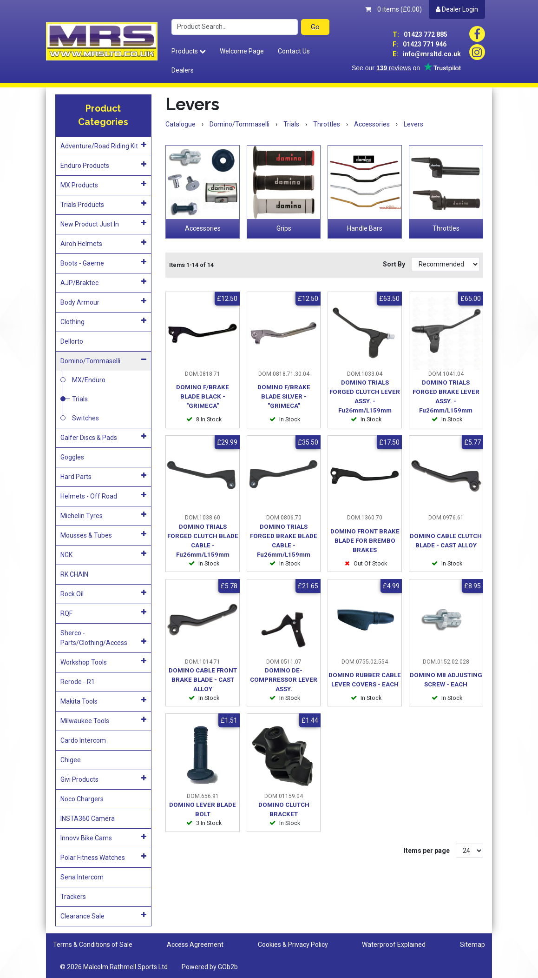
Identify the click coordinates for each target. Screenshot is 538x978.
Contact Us (294, 51)
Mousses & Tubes (103, 535)
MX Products (103, 184)
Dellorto (71, 341)
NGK (103, 554)
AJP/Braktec (103, 282)
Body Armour (103, 302)
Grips (283, 228)
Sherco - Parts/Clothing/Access (103, 637)
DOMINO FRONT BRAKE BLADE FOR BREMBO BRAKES (365, 540)
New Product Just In (103, 224)
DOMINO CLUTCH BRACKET (283, 809)
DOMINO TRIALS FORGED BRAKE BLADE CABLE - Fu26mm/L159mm (283, 540)
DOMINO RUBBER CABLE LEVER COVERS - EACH (364, 680)
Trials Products (103, 204)
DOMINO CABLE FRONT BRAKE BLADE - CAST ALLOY (203, 679)
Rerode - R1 (77, 681)
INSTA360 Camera (87, 818)
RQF (103, 613)
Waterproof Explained (394, 944)
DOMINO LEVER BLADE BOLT (202, 809)
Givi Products (103, 779)
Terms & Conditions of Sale (92, 944)
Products (188, 51)
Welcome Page (242, 51)
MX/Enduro (88, 380)
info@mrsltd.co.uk (427, 54)
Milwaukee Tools (103, 720)
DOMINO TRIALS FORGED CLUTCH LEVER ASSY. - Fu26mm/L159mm (364, 396)
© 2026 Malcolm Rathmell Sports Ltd (114, 967)
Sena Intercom (82, 877)
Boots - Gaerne (103, 263)
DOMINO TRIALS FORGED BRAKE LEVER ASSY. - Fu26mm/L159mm (446, 396)
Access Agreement (195, 944)
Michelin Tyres (103, 515)
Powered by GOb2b (210, 967)
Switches (85, 418)
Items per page (427, 850)
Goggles (72, 457)
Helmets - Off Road (103, 496)
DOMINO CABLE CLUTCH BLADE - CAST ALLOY (446, 540)
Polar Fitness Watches (103, 857)
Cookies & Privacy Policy (293, 944)
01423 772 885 (420, 34)
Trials (80, 399)
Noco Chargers (82, 799)
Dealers (182, 70)
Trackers (73, 896)
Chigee (70, 760)
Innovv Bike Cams (103, 837)
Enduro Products (103, 165)
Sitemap (472, 944)
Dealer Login (457, 9)
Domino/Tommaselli (103, 360)
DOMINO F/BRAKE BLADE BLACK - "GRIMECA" (202, 396)
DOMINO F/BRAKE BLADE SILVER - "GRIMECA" (283, 396)
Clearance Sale (103, 915)
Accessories (203, 228)
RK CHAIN (74, 574)
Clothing (103, 321)
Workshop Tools (103, 662)
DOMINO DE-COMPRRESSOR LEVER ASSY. (283, 679)
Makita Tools (103, 701)
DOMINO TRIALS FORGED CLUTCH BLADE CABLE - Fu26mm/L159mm (202, 540)
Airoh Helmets (103, 243)
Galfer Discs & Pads (103, 437)
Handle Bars (364, 228)
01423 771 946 (419, 44)
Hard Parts (103, 476)
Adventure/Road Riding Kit (103, 145)
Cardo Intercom (83, 740)
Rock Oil (103, 593)
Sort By (395, 264)
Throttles (446, 228)
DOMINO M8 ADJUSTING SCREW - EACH (446, 680)
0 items (393, 9)
